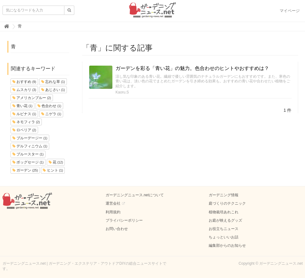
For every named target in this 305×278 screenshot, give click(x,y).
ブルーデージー (29, 138)
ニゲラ (51, 114)
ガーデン (25, 170)
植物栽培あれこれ (223, 212)
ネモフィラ (26, 122)
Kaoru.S (122, 92)
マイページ (290, 10)
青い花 (22, 106)
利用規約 (113, 212)
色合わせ (49, 106)
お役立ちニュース (223, 229)
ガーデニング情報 (223, 195)
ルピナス (24, 114)
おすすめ (24, 82)
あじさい (53, 90)
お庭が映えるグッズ (225, 220)
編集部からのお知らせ (227, 245)
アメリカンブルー (31, 98)
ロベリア (24, 130)
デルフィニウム (29, 146)
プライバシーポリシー (124, 220)
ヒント (53, 170)
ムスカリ (24, 90)
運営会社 (113, 203)
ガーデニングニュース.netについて (135, 195)
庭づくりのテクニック (227, 203)
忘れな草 (53, 82)
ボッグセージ (28, 162)
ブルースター (28, 154)
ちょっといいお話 (223, 237)
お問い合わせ (117, 229)
